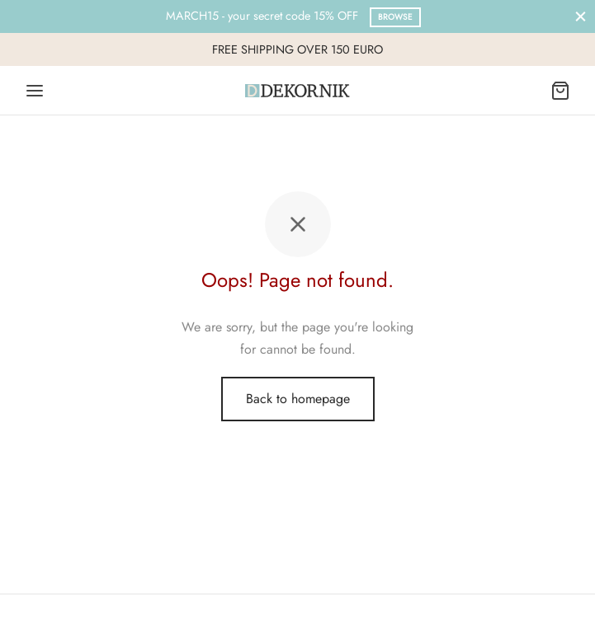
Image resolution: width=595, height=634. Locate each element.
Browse (395, 17)
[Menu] (35, 91)
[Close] (580, 16)
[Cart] (560, 91)
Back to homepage (298, 398)
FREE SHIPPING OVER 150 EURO (297, 49)
